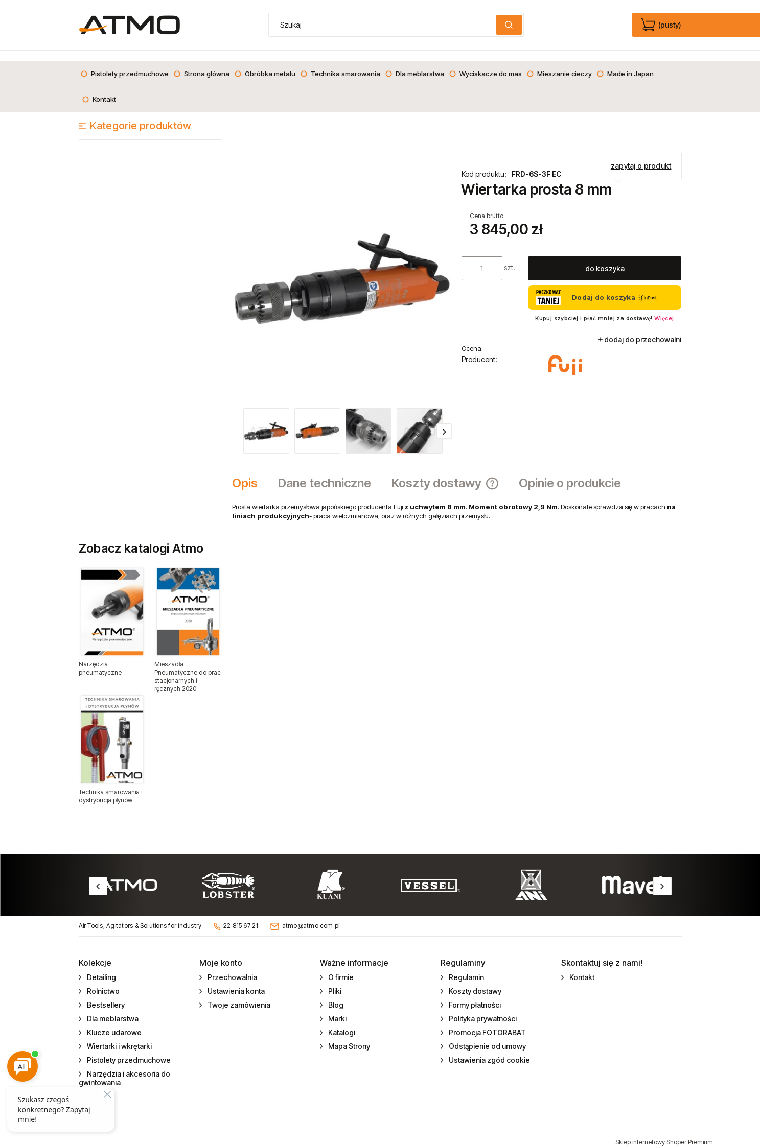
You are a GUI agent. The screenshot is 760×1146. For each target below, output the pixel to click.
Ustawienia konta (235, 980)
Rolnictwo (102, 980)
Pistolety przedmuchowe (128, 1049)
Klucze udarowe (113, 1022)
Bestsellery (105, 994)
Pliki (334, 980)
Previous (98, 876)
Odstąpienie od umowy (486, 1036)
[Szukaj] (509, 25)
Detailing (100, 967)
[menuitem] (124, 63)
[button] (444, 420)
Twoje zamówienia (238, 994)
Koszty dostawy (474, 980)
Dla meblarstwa (112, 1008)
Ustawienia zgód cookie (488, 1049)
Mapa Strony (348, 1036)
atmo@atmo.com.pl (311, 915)
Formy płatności (474, 994)
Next (662, 876)
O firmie (340, 967)
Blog (335, 994)
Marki (337, 1008)
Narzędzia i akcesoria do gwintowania (125, 1068)
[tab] (250, 473)
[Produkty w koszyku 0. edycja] (662, 25)
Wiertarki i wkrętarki (118, 1036)
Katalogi (341, 1022)
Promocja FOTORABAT (486, 1022)
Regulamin (465, 967)
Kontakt (581, 967)
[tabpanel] (457, 501)
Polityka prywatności (482, 1008)
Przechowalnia (231, 967)
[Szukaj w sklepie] (384, 24)
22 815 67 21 (241, 915)
